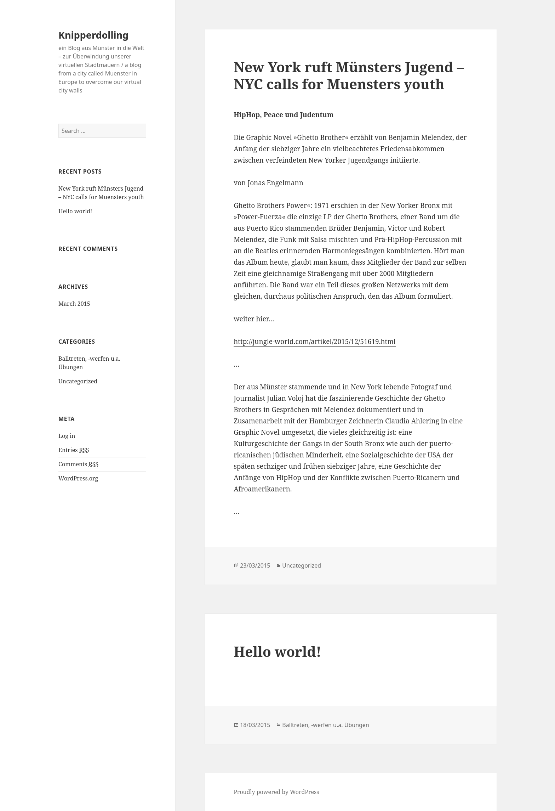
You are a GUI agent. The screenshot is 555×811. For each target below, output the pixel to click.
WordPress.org (78, 478)
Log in (66, 436)
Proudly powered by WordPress (276, 792)
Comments (78, 464)
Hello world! (75, 211)
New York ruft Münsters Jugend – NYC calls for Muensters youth (349, 75)
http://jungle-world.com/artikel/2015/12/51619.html (315, 341)
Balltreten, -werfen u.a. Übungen (325, 725)
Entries (73, 450)
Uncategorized (77, 381)
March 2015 (74, 304)
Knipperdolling (93, 34)
